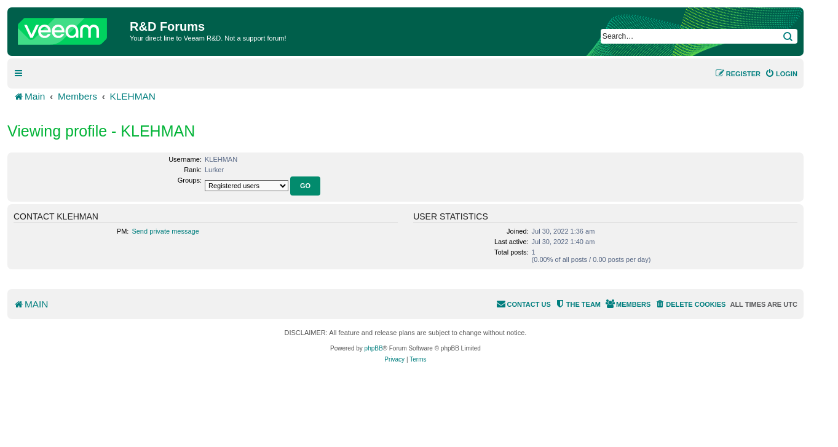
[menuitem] (781, 73)
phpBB (374, 348)
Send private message (165, 231)
